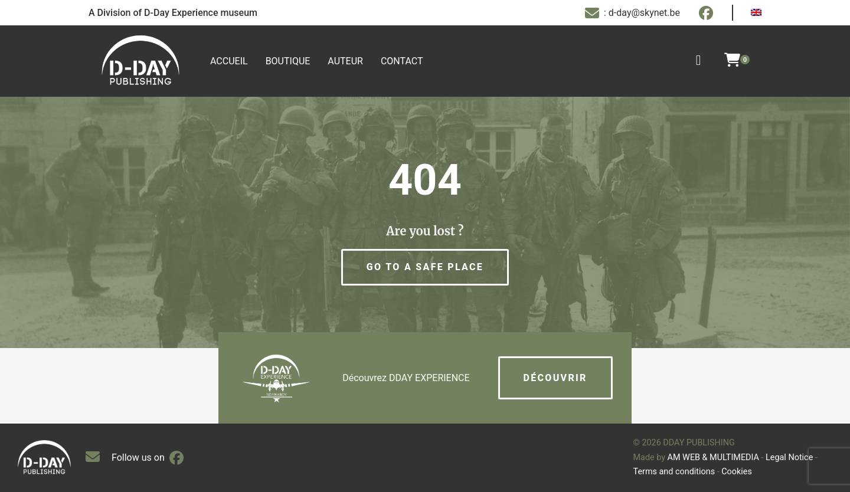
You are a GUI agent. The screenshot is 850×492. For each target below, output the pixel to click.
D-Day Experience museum (200, 12)
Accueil (229, 61)
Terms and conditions (674, 472)
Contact (402, 61)
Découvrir (555, 377)
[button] (425, 267)
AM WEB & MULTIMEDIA (713, 457)
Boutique (288, 61)
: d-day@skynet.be (632, 13)
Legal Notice (789, 457)
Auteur (345, 61)
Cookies (736, 472)
